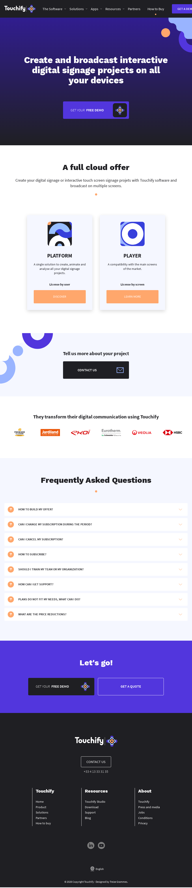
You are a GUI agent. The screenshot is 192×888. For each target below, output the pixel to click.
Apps (94, 9)
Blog (88, 819)
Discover (59, 297)
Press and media (149, 808)
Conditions (145, 819)
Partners (134, 9)
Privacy (143, 824)
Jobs (141, 813)
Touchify (143, 802)
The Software (52, 9)
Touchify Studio (95, 802)
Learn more (132, 297)
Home (40, 802)
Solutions (76, 9)
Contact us (96, 762)
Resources (113, 9)
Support (90, 813)
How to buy (43, 824)
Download (92, 808)
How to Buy (155, 9)
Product (41, 808)
